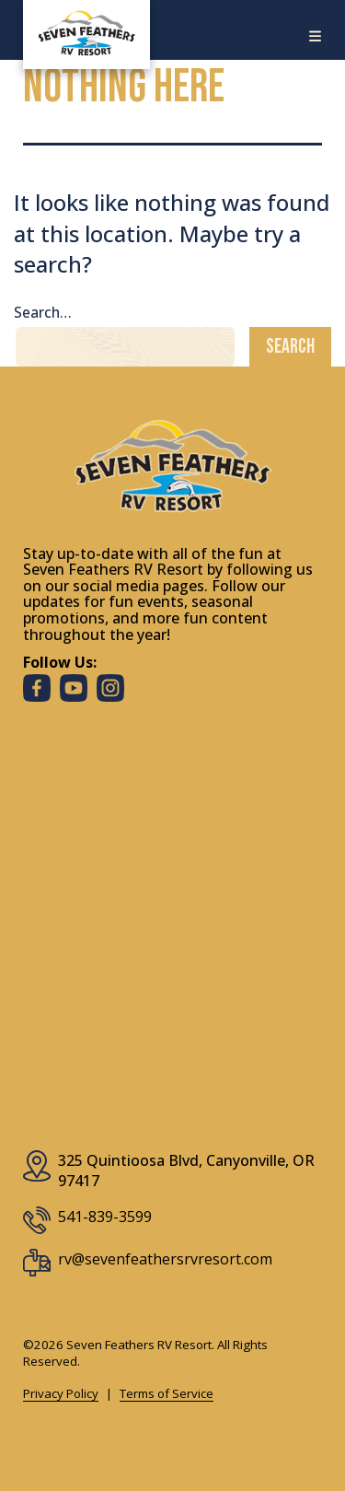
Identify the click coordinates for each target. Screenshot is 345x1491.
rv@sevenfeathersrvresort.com (165, 1259)
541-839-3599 (105, 1216)
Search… (43, 312)
